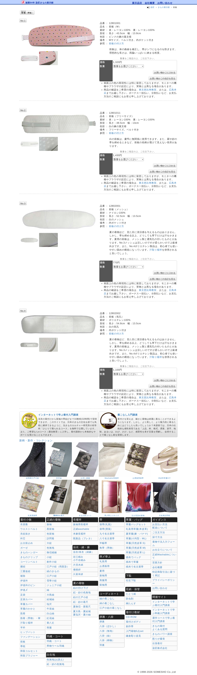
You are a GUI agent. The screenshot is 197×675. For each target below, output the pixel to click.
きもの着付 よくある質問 (159, 628)
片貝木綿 (78, 565)
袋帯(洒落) (105, 529)
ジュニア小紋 (54, 585)
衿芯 (22, 538)
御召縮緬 (52, 552)
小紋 (49, 557)
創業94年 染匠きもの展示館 (39, 3)
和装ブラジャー (29, 655)
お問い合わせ (164, 3)
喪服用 (103, 580)
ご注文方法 (158, 532)
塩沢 (49, 604)
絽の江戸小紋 (80, 597)
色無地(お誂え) (55, 659)
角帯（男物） (107, 548)
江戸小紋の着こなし (111, 608)
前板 (22, 641)
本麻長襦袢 (79, 533)
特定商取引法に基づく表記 (163, 574)
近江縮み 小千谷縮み (79, 558)
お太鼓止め (26, 543)
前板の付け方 (116, 43)
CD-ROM (131, 617)
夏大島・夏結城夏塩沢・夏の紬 (82, 613)
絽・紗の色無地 (55, 664)
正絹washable (81, 529)
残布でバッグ (133, 557)
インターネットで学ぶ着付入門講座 (58, 414)
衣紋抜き (25, 533)
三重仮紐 (25, 571)
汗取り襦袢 (155, 249)
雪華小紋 (52, 580)
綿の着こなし (107, 603)
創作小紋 (52, 562)
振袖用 (103, 575)
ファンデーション (30, 637)
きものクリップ (29, 557)
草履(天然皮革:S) (135, 543)
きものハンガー (29, 552)
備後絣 (77, 569)
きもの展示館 (164, 7)
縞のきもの (53, 571)
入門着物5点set (135, 631)
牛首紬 (50, 608)
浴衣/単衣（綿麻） (83, 552)
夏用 (102, 571)
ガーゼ (24, 548)
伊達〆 (24, 590)
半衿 (22, 627)
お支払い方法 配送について (159, 526)
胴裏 (102, 621)
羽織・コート (54, 641)
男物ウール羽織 (55, 646)
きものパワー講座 (162, 634)
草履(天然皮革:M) (136, 548)
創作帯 (129, 626)
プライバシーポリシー (163, 582)
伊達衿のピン (27, 585)
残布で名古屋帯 (135, 566)
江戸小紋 (52, 576)
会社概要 (150, 3)
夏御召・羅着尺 (82, 606)
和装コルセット (29, 651)
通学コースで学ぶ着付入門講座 (163, 620)
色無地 (50, 548)
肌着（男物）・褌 (30, 618)
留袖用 (103, 585)
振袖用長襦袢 (80, 524)
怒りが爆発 (158, 638)
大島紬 (50, 594)
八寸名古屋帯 (107, 538)
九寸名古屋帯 (107, 533)
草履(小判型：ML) (136, 538)
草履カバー (26, 604)
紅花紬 (50, 618)
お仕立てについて (162, 550)
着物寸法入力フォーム (163, 543)
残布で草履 (132, 562)
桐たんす (131, 603)
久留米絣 (78, 574)
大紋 (49, 543)
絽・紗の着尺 (80, 602)
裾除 (22, 576)
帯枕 (22, 646)
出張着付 (157, 643)
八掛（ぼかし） (108, 626)
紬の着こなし (107, 598)
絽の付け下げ (80, 588)
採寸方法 (157, 537)
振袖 (49, 524)
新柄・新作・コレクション (36, 440)
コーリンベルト (29, 562)
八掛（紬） (106, 635)
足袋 (22, 594)
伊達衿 (24, 580)
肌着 (22, 613)
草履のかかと (27, 608)
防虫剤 (129, 598)
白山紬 (50, 613)
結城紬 (50, 599)
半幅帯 (103, 543)
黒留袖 (50, 529)
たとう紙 (131, 594)
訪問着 (50, 538)
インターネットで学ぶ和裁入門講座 (163, 611)
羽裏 (102, 645)
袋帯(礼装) (105, 524)
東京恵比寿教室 (147, 89)
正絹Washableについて (164, 556)
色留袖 (50, 533)
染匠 (152, 7)
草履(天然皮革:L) (135, 552)
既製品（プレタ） (83, 538)
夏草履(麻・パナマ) (137, 533)
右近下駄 (131, 580)
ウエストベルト (29, 529)
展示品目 (137, 3)
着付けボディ (133, 621)
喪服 (49, 627)
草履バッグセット (136, 524)
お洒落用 (105, 566)
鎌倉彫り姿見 (133, 636)
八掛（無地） (107, 631)
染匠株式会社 (159, 648)
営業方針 (157, 562)
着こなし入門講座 (128, 414)
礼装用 (103, 561)
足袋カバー (26, 599)
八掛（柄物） (107, 640)
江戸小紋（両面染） (58, 566)
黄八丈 (50, 623)
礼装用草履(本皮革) (137, 529)
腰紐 (22, 566)
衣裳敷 (24, 524)
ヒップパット (27, 632)
